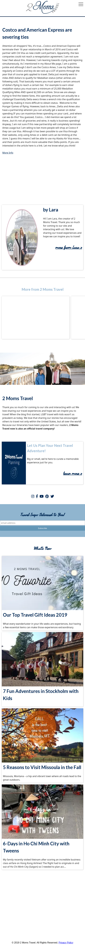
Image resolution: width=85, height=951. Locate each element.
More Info (7, 152)
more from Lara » (68, 247)
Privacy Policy (66, 942)
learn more (71, 473)
